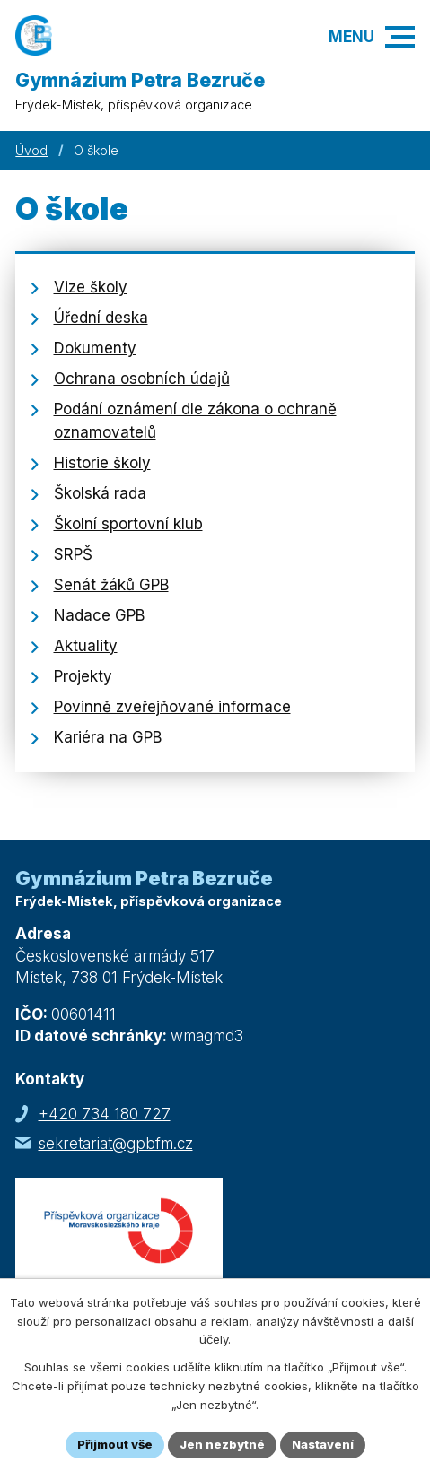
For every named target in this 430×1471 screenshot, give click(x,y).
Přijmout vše (115, 1444)
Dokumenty (95, 348)
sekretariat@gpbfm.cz (116, 1144)
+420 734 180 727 (105, 1114)
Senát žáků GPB (111, 585)
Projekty (83, 676)
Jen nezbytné (222, 1444)
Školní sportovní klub (128, 524)
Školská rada (100, 493)
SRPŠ (73, 554)
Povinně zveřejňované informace (172, 707)
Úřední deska (101, 317)
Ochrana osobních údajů (142, 378)
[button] (400, 37)
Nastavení (323, 1444)
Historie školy (102, 463)
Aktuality (86, 646)
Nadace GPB (99, 615)
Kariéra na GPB (108, 737)
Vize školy (90, 287)
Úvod (31, 150)
